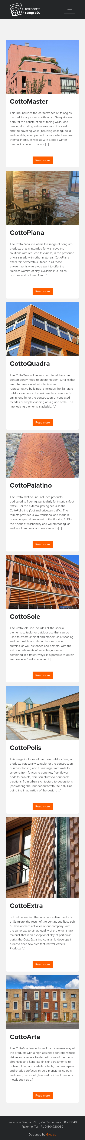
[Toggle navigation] (69, 9)
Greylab (51, 1134)
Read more (42, 160)
